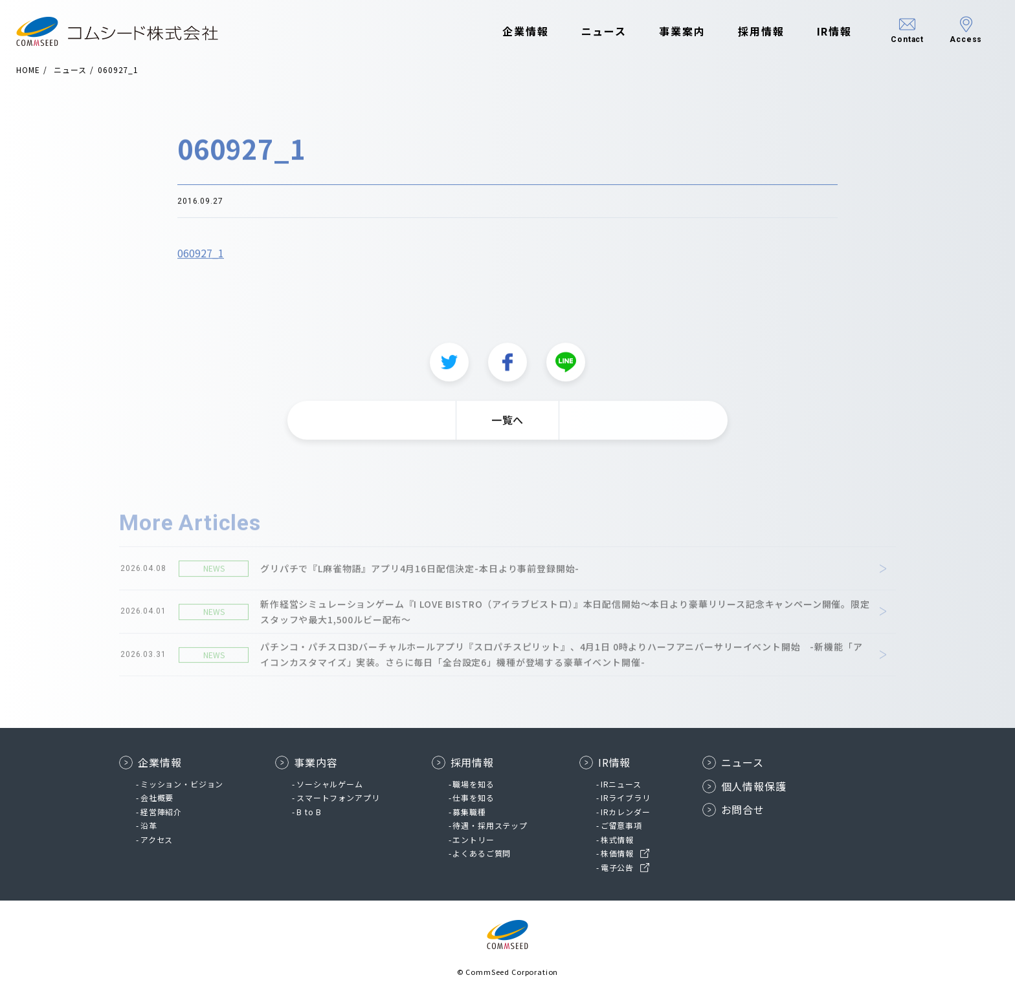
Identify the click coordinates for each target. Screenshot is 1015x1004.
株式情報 (617, 839)
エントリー (473, 839)
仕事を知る (473, 797)
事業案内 (679, 31)
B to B (309, 811)
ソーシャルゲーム (329, 783)
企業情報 (523, 31)
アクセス (156, 839)
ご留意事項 (621, 825)
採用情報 (758, 31)
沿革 (148, 825)
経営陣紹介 (161, 811)
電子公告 (617, 867)
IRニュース (621, 783)
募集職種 (468, 811)
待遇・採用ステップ (490, 825)
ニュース (601, 31)
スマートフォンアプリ (337, 797)
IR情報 (831, 31)
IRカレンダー (626, 811)
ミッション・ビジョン (181, 783)
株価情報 (617, 853)
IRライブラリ (626, 797)
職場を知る (473, 783)
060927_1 (200, 256)
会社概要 (156, 797)
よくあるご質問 (481, 853)
